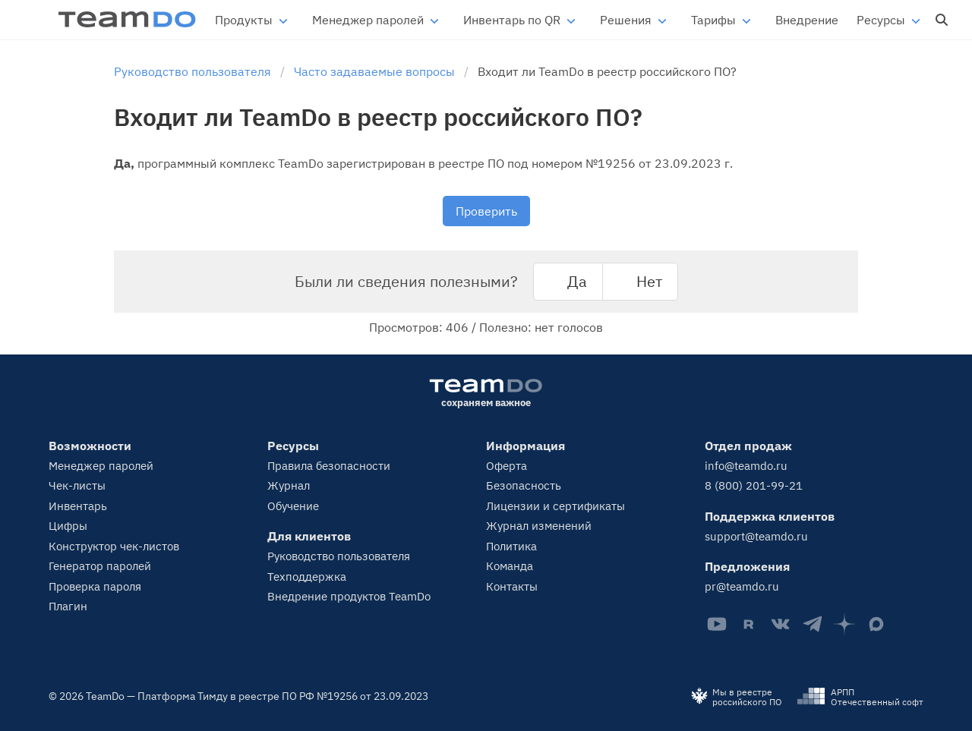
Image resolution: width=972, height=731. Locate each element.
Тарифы (713, 19)
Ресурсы (881, 19)
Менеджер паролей (368, 19)
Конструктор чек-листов (114, 546)
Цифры (68, 525)
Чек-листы (77, 485)
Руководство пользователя (338, 556)
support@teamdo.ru (756, 536)
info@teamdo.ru (746, 465)
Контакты (512, 586)
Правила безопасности (328, 465)
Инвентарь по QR (511, 19)
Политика (511, 546)
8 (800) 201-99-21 (754, 485)
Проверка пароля (95, 586)
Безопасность (523, 485)
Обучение (293, 506)
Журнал (288, 485)
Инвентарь (78, 506)
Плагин (68, 606)
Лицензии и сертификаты (555, 506)
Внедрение (806, 19)
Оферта (506, 465)
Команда (509, 566)
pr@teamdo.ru (742, 586)
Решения (626, 19)
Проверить (486, 211)
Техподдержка (306, 576)
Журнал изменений (539, 525)
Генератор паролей (100, 566)
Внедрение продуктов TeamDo (349, 596)
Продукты (244, 19)
